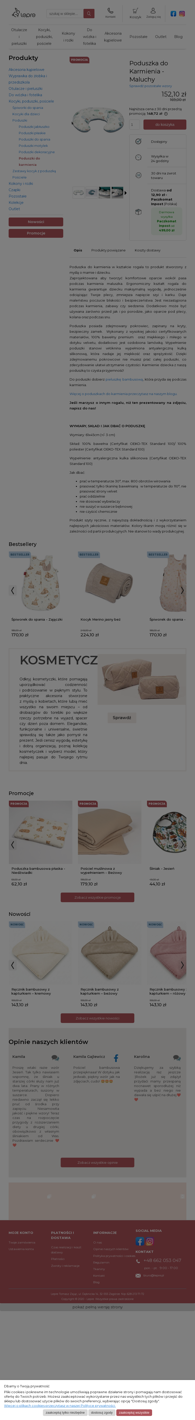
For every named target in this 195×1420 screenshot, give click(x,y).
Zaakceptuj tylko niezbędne (65, 1412)
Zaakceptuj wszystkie (134, 1412)
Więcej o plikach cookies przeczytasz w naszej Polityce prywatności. (60, 1406)
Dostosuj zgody (101, 1412)
